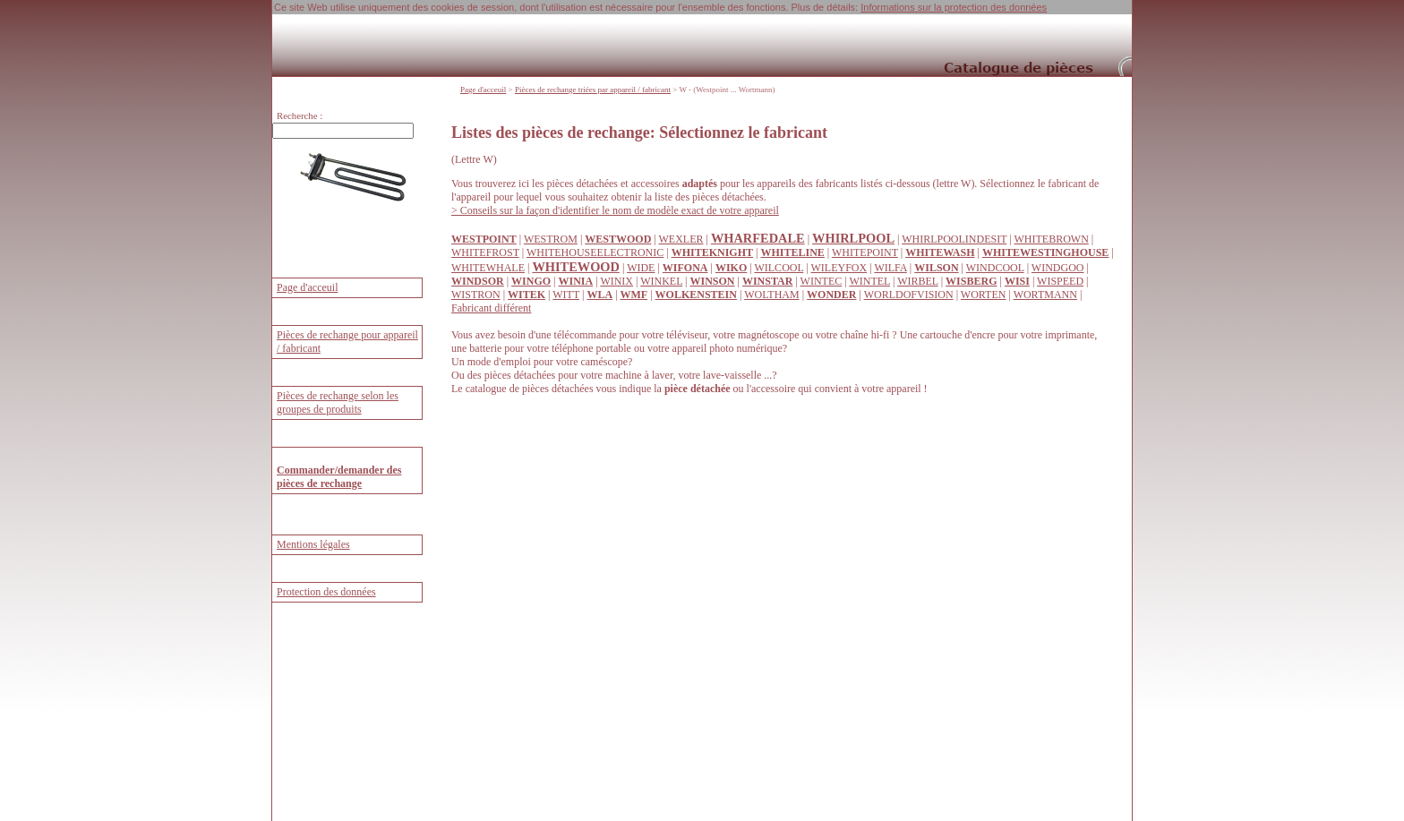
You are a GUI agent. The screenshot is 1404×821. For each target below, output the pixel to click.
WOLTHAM (772, 294)
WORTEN (983, 294)
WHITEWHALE (488, 267)
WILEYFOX (839, 267)
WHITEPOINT (865, 252)
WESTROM (551, 239)
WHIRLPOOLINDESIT (954, 239)
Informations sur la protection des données (953, 7)
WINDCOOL (995, 267)
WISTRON (476, 294)
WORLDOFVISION (909, 294)
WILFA (890, 267)
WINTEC (821, 281)
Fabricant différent (491, 308)
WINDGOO (1058, 267)
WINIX (616, 281)
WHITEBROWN (1051, 239)
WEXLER (680, 239)
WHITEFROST (485, 252)
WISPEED (1060, 281)
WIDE (641, 267)
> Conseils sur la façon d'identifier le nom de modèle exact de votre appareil (615, 210)
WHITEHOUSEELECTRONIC (594, 252)
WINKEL (661, 281)
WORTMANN (1045, 294)
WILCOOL (778, 267)
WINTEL (869, 281)
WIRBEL (917, 281)
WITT (565, 294)
